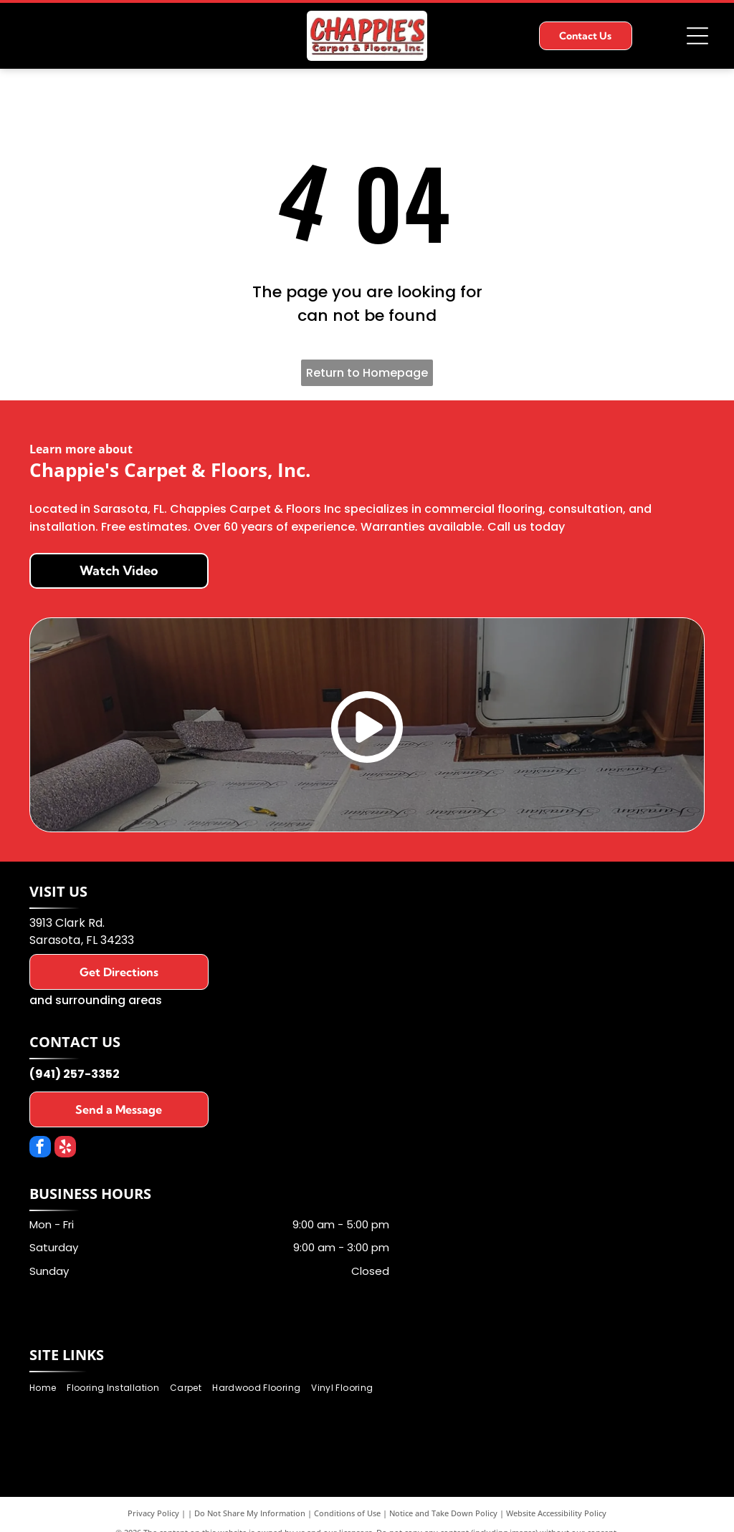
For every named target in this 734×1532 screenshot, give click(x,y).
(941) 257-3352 (74, 1074)
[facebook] (40, 1148)
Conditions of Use (347, 1513)
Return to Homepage (367, 373)
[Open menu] (697, 36)
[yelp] (65, 1148)
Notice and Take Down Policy (443, 1513)
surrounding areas (108, 1000)
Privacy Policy (153, 1513)
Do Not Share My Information (249, 1513)
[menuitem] (48, 1387)
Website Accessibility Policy (556, 1513)
